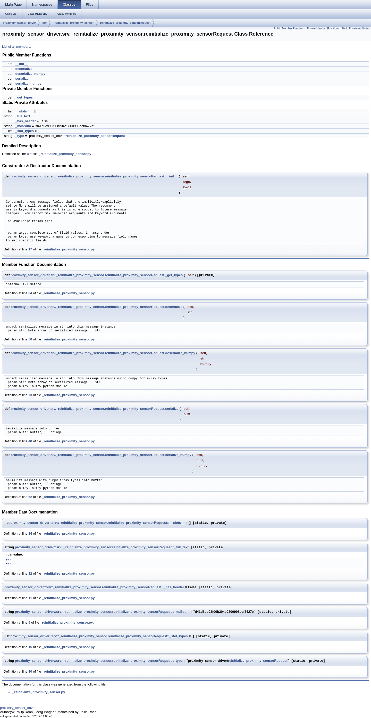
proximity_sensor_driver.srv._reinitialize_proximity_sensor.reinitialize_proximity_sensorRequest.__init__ (94, 176)
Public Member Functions (289, 28)
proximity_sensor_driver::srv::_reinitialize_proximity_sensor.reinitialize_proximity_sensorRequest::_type (99, 661)
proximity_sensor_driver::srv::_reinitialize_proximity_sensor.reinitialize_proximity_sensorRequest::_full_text (102, 547)
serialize (21, 78)
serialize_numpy (28, 83)
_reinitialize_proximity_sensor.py (65, 154)
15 (30, 647)
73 (30, 395)
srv (44, 22)
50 (30, 339)
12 (30, 573)
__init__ (21, 64)
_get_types (24, 97)
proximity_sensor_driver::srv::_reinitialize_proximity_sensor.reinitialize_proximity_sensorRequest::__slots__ (97, 523)
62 (30, 497)
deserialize (23, 69)
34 (30, 293)
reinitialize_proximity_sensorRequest (125, 22)
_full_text (22, 116)
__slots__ (22, 111)
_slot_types (24, 131)
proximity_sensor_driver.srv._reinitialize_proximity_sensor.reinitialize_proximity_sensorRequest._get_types (97, 275)
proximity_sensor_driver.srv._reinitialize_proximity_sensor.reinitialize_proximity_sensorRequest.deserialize (96, 307)
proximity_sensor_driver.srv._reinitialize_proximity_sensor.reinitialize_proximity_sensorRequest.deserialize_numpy (103, 353)
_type (19, 136)
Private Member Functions (323, 28)
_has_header (25, 121)
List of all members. (16, 46)
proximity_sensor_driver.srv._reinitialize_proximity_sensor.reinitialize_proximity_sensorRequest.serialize (95, 409)
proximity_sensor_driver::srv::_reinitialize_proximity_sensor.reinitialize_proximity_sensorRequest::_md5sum (102, 612)
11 (30, 598)
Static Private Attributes (355, 28)
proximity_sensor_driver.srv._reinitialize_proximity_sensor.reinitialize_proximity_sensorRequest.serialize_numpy (101, 455)
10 (30, 671)
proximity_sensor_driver (19, 22)
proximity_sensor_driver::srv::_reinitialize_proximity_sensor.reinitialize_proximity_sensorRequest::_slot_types (99, 636)
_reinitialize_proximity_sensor (73, 22)
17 (30, 249)
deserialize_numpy (30, 74)
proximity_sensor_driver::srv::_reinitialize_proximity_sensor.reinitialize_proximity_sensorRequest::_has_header (94, 587)
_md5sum (23, 126)
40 (30, 441)
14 (30, 533)
